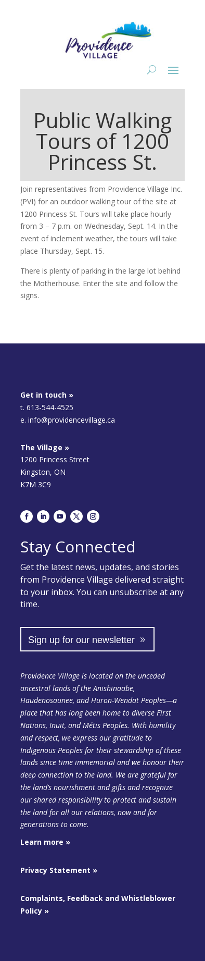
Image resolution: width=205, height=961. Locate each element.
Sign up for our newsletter (81, 640)
